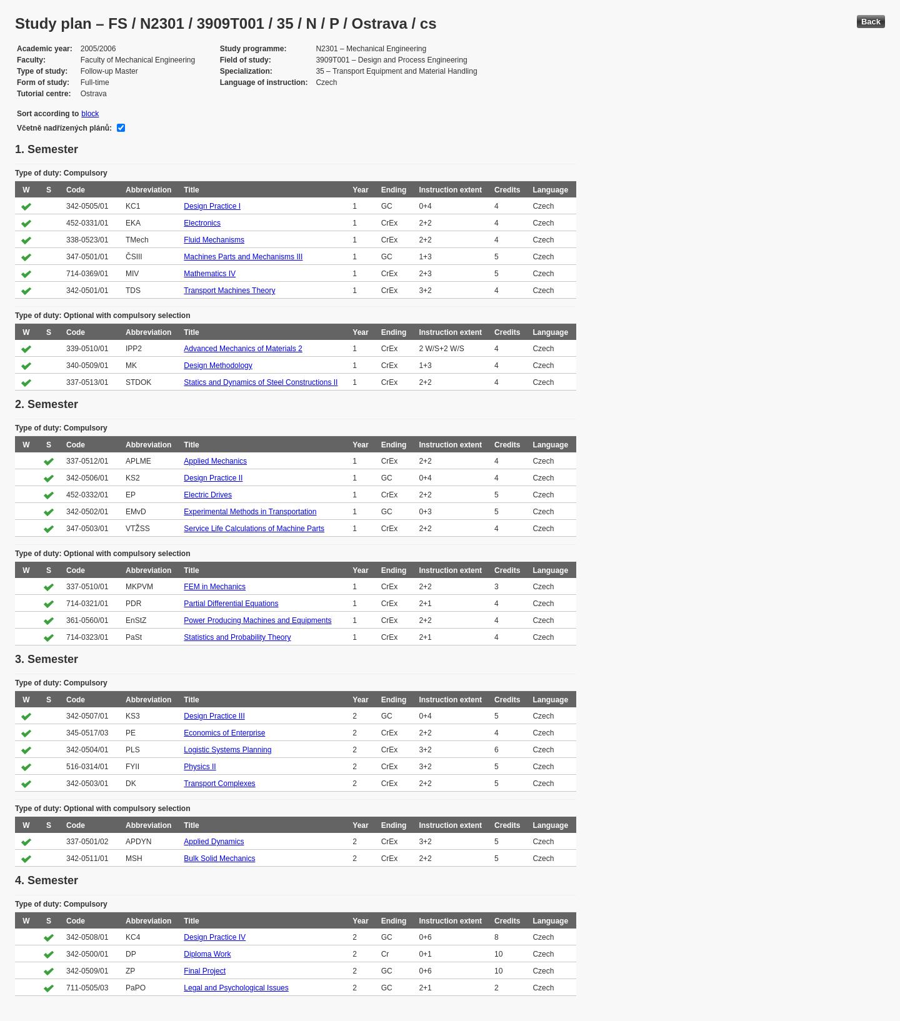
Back (871, 21)
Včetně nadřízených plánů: (64, 128)
